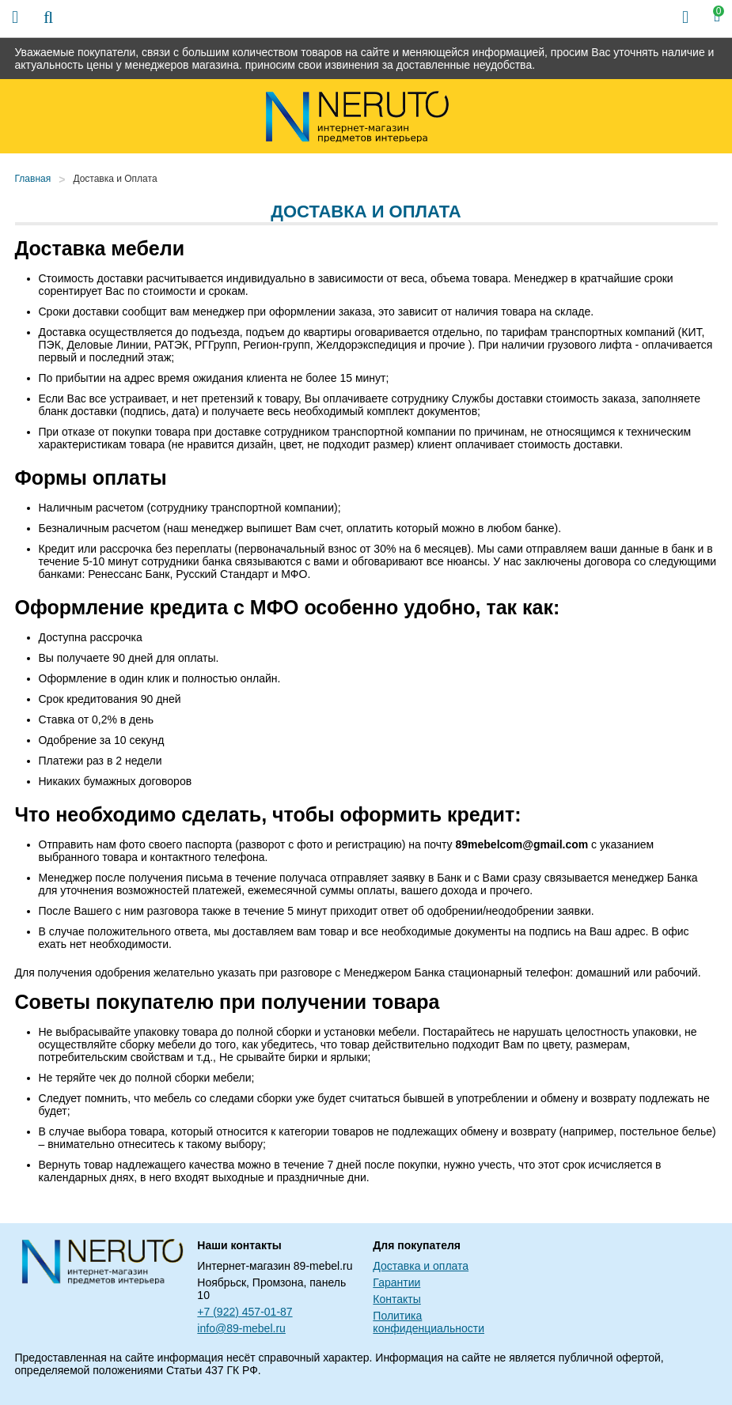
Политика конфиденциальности (428, 1322)
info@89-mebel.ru (241, 1328)
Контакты (396, 1299)
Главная (33, 178)
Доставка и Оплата (115, 178)
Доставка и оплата (420, 1266)
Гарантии (396, 1282)
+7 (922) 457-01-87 (244, 1311)
